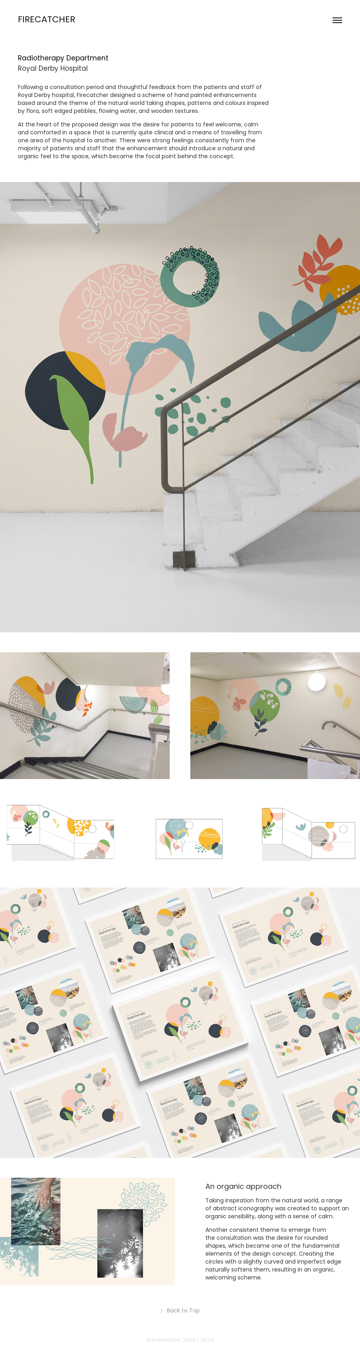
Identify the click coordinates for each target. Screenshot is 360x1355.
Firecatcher (46, 20)
